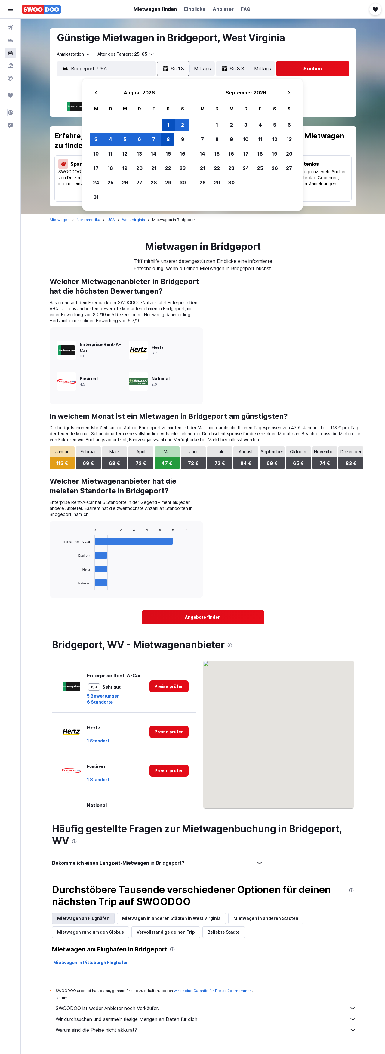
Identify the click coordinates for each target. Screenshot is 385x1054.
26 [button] (125, 183)
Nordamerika (88, 219)
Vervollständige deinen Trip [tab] (166, 932)
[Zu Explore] (10, 78)
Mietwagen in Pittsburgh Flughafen (91, 962)
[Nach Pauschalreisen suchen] (10, 66)
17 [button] (96, 168)
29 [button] (168, 183)
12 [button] (125, 154)
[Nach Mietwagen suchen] (10, 53)
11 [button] (110, 154)
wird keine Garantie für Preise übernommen (213, 990)
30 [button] (183, 183)
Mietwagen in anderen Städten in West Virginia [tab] (171, 918)
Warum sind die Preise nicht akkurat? (206, 1030)
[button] (10, 9)
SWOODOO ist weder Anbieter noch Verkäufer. (206, 1008)
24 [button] (96, 183)
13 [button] (139, 154)
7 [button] (153, 139)
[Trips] (10, 95)
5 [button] (124, 139)
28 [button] (154, 183)
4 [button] (110, 139)
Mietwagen (59, 219)
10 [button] (96, 154)
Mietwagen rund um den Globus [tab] (90, 932)
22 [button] (168, 168)
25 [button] (110, 183)
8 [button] (168, 139)
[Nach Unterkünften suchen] (10, 40)
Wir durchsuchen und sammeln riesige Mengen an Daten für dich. (206, 1019)
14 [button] (153, 154)
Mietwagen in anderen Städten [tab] (265, 918)
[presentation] (230, 645)
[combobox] (74, 54)
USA (111, 219)
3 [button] (95, 139)
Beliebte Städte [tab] (224, 932)
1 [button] (168, 125)
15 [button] (168, 154)
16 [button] (182, 154)
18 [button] (110, 168)
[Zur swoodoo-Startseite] (41, 9)
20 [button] (139, 168)
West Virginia (133, 219)
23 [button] (183, 168)
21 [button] (153, 168)
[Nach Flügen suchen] (10, 28)
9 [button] (182, 139)
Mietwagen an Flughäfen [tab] (83, 918)
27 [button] (139, 183)
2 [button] (182, 125)
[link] (203, 617)
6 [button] (139, 139)
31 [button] (96, 197)
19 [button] (125, 168)
